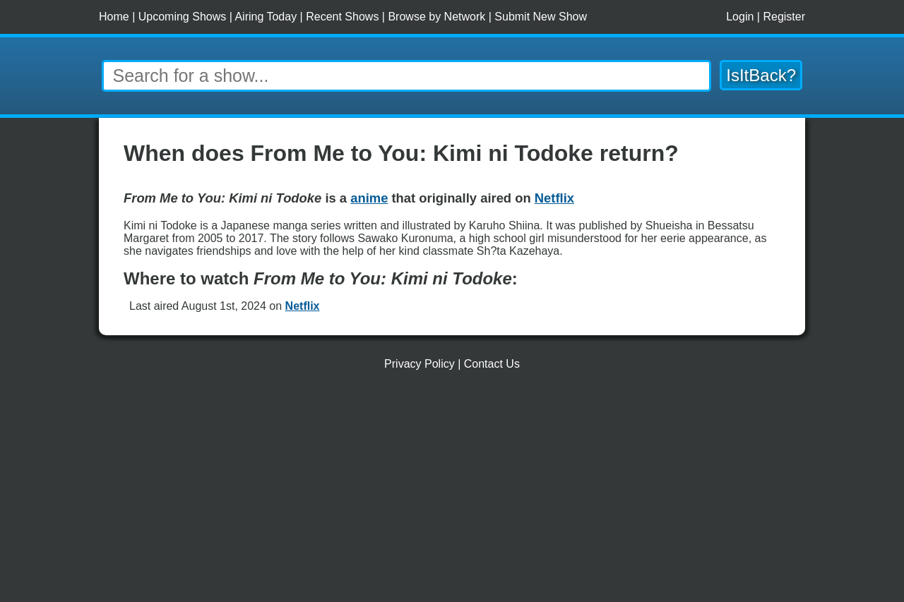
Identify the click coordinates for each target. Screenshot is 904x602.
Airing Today (265, 17)
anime (369, 198)
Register (784, 17)
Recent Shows (342, 17)
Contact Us (492, 364)
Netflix (302, 306)
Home (114, 17)
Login (740, 17)
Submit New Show (540, 17)
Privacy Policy (419, 364)
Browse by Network (436, 17)
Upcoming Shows (182, 17)
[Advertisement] (452, 492)
